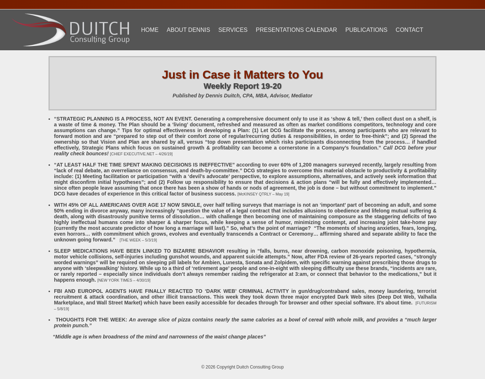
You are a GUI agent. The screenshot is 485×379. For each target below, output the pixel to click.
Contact (409, 30)
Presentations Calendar (296, 30)
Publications (366, 30)
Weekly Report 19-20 (242, 85)
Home (150, 30)
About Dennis (188, 30)
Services (233, 30)
